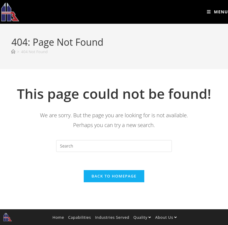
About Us (166, 217)
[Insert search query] (114, 146)
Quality (142, 217)
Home (58, 217)
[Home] (13, 51)
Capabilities (79, 217)
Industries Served (112, 217)
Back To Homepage (113, 176)
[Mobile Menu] (217, 12)
